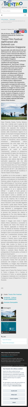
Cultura (13, 297)
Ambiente (7, 297)
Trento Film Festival (15, 294)
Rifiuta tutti (14, 394)
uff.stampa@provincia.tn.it (7, 356)
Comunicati (12, 19)
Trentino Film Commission (8, 342)
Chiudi (14, 402)
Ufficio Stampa (4, 19)
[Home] (2, 15)
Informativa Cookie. (17, 385)
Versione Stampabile (11, 302)
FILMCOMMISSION (10, 299)
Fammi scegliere (14, 398)
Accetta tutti (14, 390)
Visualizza (5, 320)
